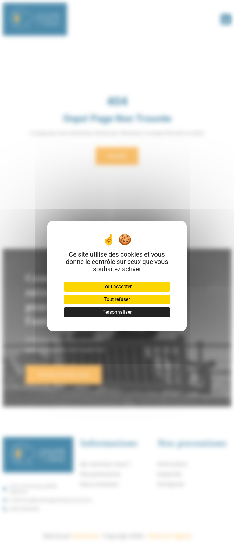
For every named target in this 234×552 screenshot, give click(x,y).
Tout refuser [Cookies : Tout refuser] (117, 299)
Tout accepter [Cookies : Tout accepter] (117, 286)
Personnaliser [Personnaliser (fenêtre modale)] (117, 312)
